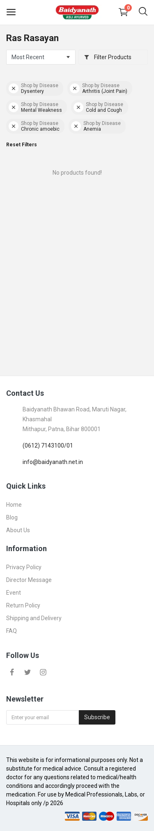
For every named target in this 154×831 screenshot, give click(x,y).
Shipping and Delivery (34, 618)
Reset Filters (21, 145)
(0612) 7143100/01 (48, 445)
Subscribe (97, 717)
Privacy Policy (23, 567)
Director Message (29, 580)
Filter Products (107, 57)
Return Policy (23, 605)
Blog (12, 517)
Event (13, 592)
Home (14, 504)
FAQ (11, 631)
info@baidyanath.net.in (53, 462)
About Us (18, 530)
